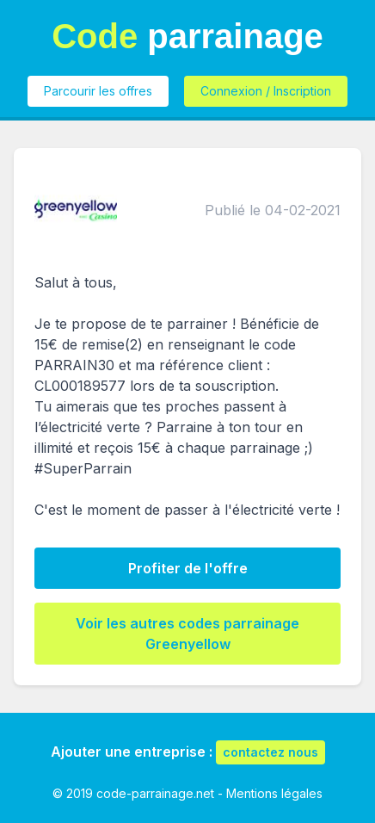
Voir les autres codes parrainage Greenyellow (187, 634)
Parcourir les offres (98, 91)
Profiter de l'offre (188, 568)
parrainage (187, 36)
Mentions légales (274, 793)
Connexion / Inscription (265, 91)
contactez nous (270, 752)
